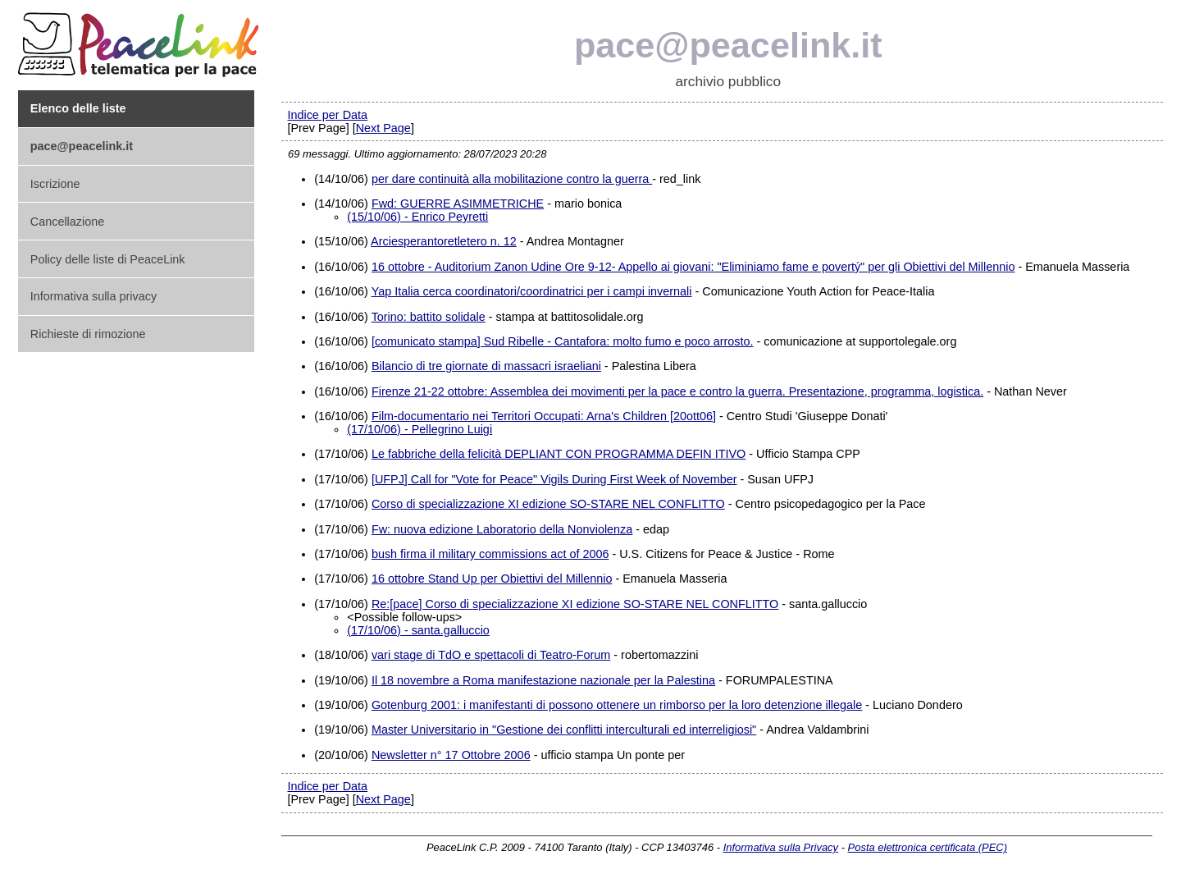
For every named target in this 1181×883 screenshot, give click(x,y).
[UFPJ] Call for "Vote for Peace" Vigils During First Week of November (554, 479)
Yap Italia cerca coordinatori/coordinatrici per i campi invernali (532, 291)
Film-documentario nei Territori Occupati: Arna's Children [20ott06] (544, 416)
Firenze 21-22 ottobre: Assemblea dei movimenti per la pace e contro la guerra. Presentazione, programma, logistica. (677, 391)
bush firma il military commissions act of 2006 (490, 553)
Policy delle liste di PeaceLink (107, 259)
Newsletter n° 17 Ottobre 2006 (451, 755)
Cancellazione (67, 221)
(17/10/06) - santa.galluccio (418, 630)
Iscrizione (55, 183)
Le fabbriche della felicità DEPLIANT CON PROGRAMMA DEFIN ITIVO (559, 453)
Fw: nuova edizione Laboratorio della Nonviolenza (502, 529)
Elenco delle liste (78, 108)
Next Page (383, 128)
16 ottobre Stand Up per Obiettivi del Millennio (492, 578)
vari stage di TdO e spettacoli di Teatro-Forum (491, 654)
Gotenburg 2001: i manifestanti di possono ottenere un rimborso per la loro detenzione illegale (617, 704)
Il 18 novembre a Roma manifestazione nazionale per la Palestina (543, 680)
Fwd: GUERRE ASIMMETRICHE (458, 203)
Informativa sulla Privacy (780, 847)
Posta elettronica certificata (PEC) (927, 847)
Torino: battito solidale (429, 316)
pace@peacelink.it (728, 45)
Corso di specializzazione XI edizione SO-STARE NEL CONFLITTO (548, 503)
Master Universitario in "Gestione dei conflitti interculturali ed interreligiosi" (564, 729)
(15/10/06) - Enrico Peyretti (417, 216)
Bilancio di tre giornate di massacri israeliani (486, 366)
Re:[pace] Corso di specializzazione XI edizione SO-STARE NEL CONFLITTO (575, 604)
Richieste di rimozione (88, 334)
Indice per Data (327, 114)
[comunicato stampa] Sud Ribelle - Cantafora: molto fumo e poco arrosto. (563, 341)
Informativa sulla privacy (93, 296)
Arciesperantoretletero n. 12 (444, 241)
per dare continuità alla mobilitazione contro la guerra (512, 178)
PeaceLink (141, 40)
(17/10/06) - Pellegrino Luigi (419, 429)
